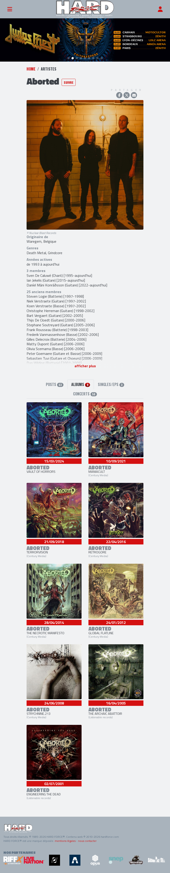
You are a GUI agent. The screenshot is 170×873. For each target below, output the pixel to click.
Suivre (69, 82)
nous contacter (87, 841)
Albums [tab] (80, 384)
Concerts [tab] (85, 394)
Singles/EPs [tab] (111, 384)
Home (31, 69)
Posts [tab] (54, 384)
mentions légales (65, 841)
